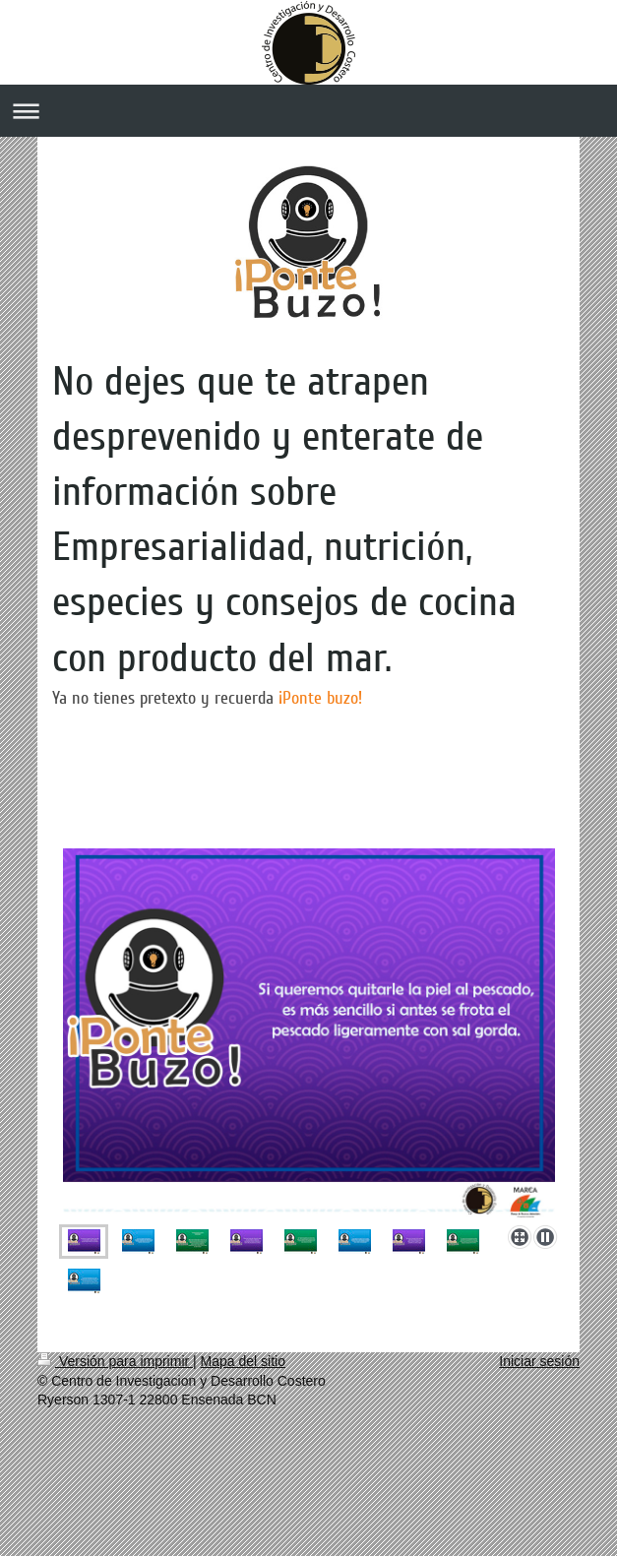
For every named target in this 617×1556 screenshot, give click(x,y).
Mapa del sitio (243, 1361)
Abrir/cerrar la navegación (308, 111)
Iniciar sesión (539, 1361)
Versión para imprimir (115, 1361)
